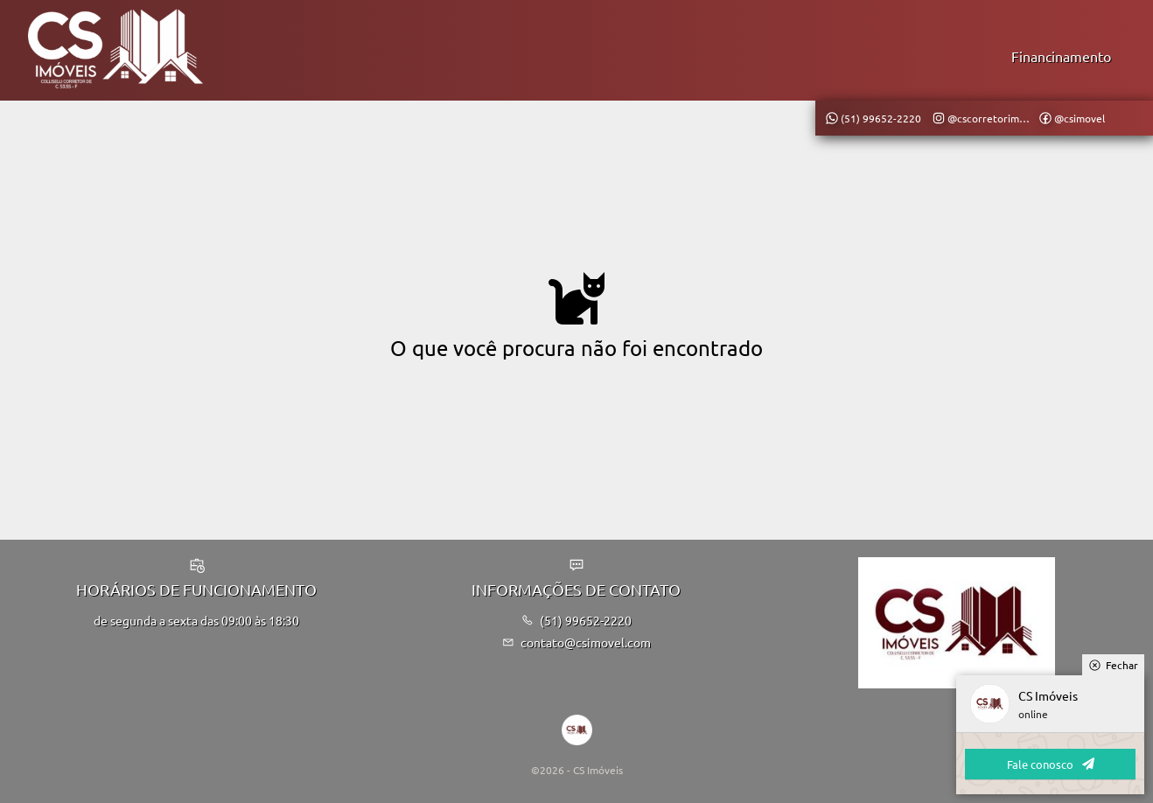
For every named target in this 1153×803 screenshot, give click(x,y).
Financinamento (1061, 56)
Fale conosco (1050, 764)
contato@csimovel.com (577, 642)
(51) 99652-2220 (576, 620)
